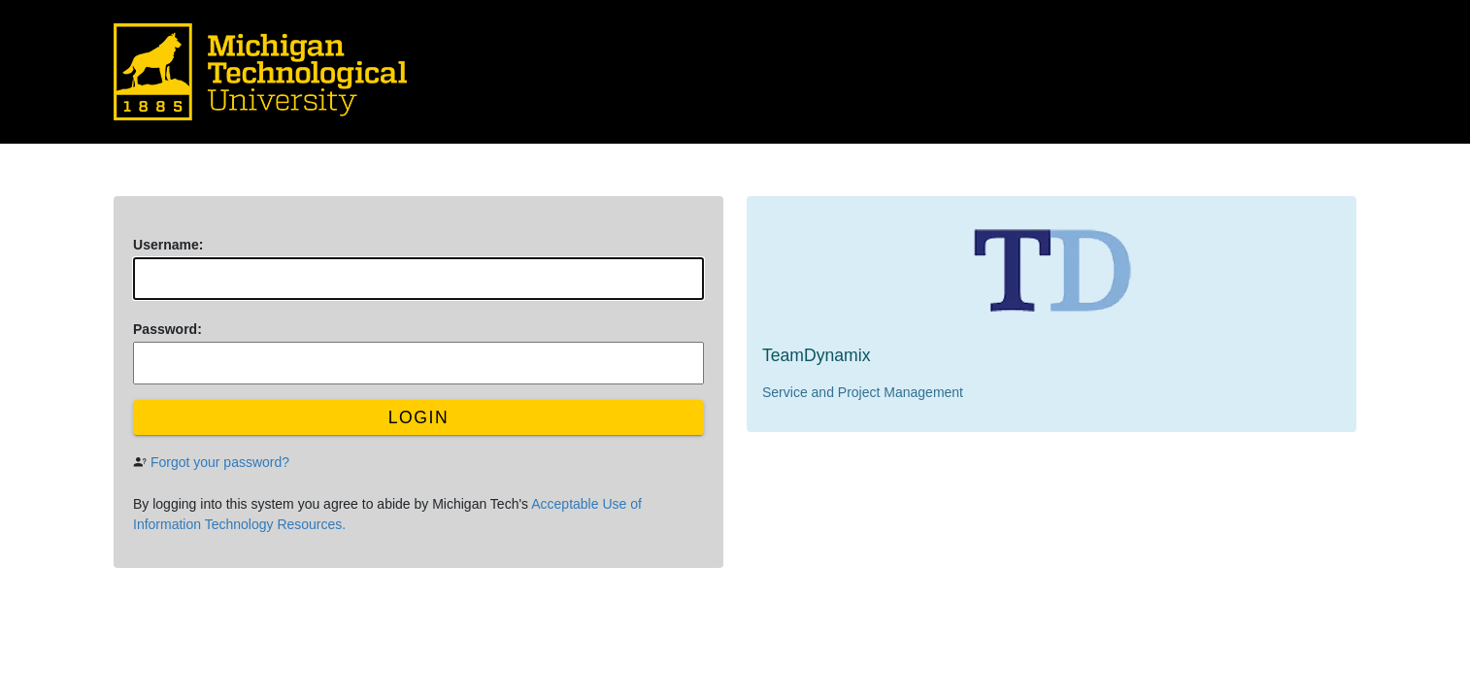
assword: (167, 329)
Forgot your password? (219, 462)
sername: (168, 244)
